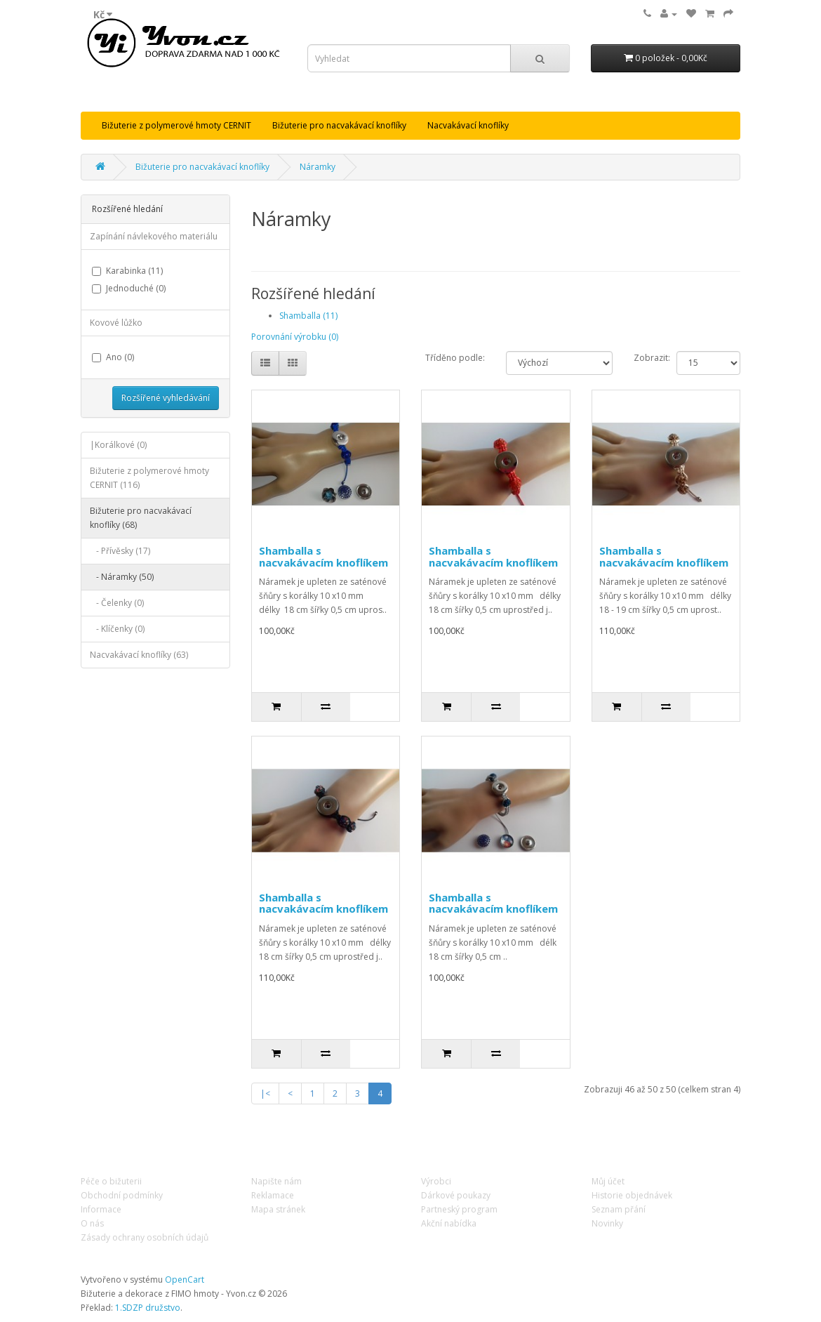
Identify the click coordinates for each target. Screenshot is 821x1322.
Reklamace (272, 1195)
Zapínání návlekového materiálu (154, 236)
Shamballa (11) (308, 316)
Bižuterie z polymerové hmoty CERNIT (176, 125)
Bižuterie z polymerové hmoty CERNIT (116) (149, 478)
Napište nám (276, 1181)
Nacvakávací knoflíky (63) (139, 655)
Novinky (607, 1223)
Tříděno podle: (455, 358)
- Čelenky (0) (117, 603)
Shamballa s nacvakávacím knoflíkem (323, 556)
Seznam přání (619, 1209)
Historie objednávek (632, 1195)
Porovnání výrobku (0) (294, 337)
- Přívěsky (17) (120, 551)
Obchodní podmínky (122, 1195)
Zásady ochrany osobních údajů (144, 1237)
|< (265, 1093)
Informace (101, 1209)
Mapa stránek (278, 1209)
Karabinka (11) (127, 271)
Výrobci (436, 1181)
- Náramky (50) (122, 577)
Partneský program (459, 1209)
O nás (92, 1223)
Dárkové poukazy (455, 1195)
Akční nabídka (448, 1223)
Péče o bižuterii (111, 1181)
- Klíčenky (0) (117, 629)
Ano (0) (113, 357)
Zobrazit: (652, 358)
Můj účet (608, 1181)
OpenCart (184, 1279)
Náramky (317, 167)
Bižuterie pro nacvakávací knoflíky (339, 125)
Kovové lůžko (116, 323)
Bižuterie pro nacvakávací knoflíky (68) (141, 518)
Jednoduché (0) (129, 288)
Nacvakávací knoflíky (468, 125)
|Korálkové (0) (118, 445)
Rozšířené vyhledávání (165, 398)
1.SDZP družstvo (147, 1308)
